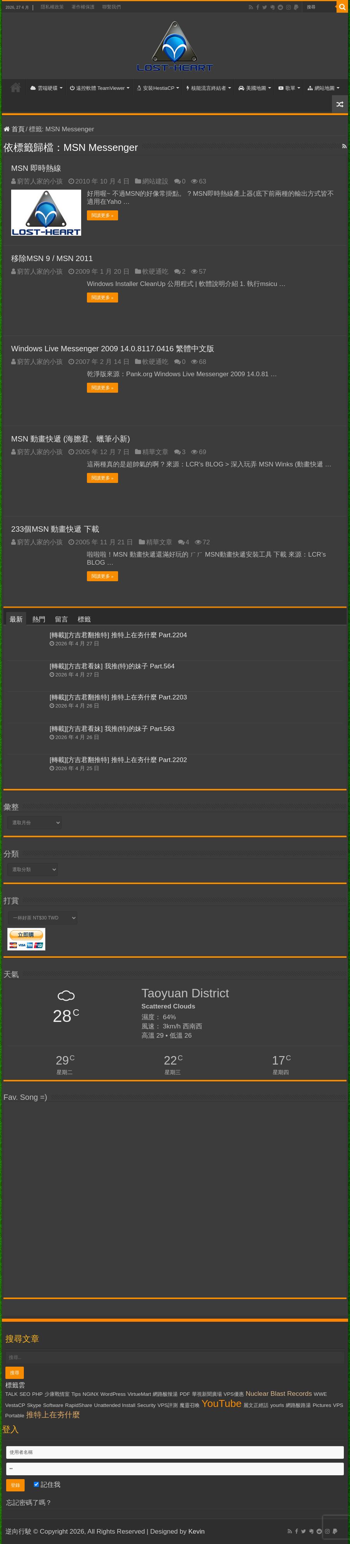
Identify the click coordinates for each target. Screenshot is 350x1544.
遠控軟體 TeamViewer (97, 88)
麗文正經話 (255, 1405)
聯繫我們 (111, 7)
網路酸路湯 (298, 1405)
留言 (61, 619)
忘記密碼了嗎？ (29, 1502)
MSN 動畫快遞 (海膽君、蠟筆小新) (70, 439)
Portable (15, 1415)
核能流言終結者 (206, 88)
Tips (76, 1394)
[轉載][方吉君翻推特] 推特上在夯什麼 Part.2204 (118, 635)
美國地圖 (252, 88)
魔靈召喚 (190, 1405)
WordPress (113, 1394)
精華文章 (155, 452)
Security (146, 1405)
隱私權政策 (52, 7)
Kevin (196, 1531)
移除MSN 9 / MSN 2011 (52, 258)
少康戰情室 (57, 1394)
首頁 (16, 87)
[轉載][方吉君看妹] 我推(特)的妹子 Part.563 (112, 728)
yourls (277, 1405)
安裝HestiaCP (155, 88)
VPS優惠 (233, 1394)
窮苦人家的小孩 (40, 181)
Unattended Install (114, 1405)
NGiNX (90, 1394)
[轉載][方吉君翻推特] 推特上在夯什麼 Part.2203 (118, 697)
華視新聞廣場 (207, 1394)
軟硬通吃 (155, 271)
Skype (34, 1405)
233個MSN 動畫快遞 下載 (55, 529)
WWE (320, 1394)
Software (53, 1405)
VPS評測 (168, 1405)
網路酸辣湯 (165, 1394)
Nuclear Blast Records (279, 1393)
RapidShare (78, 1405)
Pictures (322, 1405)
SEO (25, 1394)
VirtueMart (139, 1394)
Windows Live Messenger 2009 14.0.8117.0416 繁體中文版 (112, 348)
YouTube (222, 1403)
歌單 (286, 88)
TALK (11, 1394)
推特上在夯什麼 (53, 1414)
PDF (185, 1394)
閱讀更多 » (102, 215)
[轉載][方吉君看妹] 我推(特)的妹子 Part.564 (112, 666)
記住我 (47, 1484)
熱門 (38, 619)
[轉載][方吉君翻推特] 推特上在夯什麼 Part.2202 (118, 760)
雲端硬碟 (44, 88)
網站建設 (155, 181)
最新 (16, 619)
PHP (37, 1394)
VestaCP (15, 1405)
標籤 (84, 619)
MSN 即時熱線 (36, 168)
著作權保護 (83, 7)
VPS (338, 1405)
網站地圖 (321, 88)
